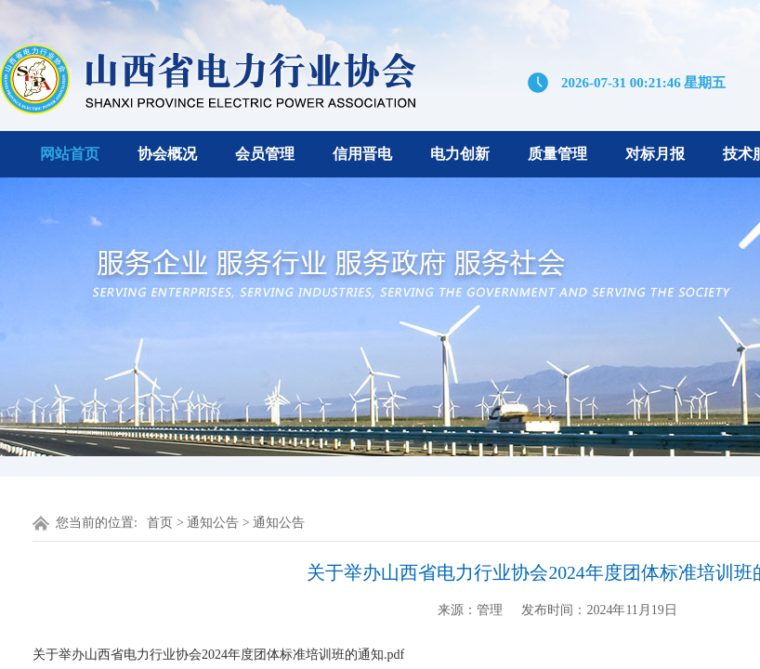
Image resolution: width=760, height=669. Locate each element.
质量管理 (557, 154)
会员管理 (265, 154)
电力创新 (460, 154)
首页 (160, 523)
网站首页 (69, 154)
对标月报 (655, 154)
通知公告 (213, 523)
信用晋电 (362, 154)
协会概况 (167, 154)
